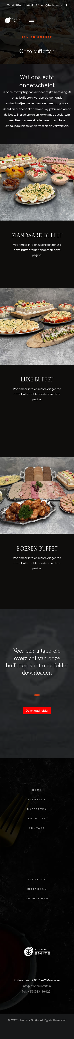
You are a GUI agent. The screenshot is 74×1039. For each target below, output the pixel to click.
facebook (37, 879)
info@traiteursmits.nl (51, 5)
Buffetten (37, 809)
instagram (37, 889)
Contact (37, 828)
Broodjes (37, 818)
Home (37, 790)
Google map (37, 898)
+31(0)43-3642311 (20, 5)
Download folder (37, 711)
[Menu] (31, 20)
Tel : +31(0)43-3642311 (37, 992)
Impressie (37, 799)
